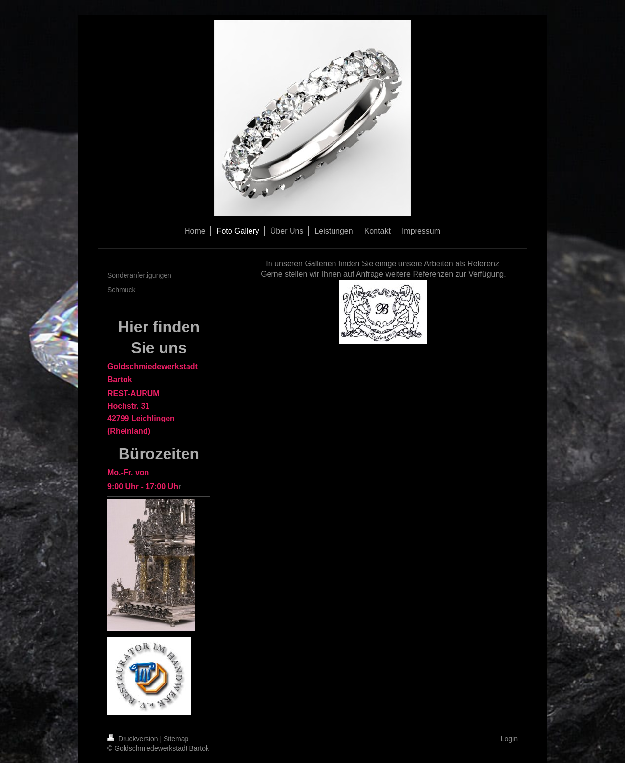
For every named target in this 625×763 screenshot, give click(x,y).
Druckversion (133, 739)
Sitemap (176, 739)
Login (509, 739)
